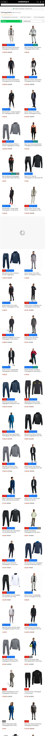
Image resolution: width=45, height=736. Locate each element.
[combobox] (22, 5)
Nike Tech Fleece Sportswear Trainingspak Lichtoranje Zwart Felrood (33, 144)
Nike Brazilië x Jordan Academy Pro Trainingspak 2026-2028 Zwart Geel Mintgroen (11, 112)
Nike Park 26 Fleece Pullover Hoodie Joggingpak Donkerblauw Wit (10, 273)
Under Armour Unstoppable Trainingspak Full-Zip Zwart (10, 370)
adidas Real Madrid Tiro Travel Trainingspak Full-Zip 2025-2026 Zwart (11, 338)
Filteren (11, 21)
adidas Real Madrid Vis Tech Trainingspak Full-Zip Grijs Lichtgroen (10, 692)
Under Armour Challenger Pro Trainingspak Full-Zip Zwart (33, 306)
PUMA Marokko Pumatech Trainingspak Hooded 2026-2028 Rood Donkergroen (32, 370)
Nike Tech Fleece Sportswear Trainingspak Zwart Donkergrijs (11, 80)
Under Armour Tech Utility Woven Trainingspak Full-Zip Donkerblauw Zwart (32, 112)
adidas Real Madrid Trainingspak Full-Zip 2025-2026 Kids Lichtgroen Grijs (32, 531)
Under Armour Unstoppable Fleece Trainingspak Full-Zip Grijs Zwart (32, 595)
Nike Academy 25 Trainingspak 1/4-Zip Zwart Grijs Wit (11, 531)
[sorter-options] (33, 21)
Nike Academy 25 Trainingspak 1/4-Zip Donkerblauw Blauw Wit (33, 563)
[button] (38, 1)
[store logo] (22, 2)
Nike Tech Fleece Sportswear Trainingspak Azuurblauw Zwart (11, 434)
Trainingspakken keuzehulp (9, 17)
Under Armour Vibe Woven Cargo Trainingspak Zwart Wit (33, 467)
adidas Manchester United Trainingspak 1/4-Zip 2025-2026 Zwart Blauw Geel (32, 402)
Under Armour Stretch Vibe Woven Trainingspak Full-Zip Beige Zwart (32, 209)
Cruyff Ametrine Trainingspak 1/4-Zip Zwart (32, 692)
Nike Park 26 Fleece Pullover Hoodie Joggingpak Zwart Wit (33, 434)
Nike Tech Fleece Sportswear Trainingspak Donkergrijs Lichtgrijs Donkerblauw (32, 724)
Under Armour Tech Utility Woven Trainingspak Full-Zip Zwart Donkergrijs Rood (10, 306)
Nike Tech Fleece (26, 17)
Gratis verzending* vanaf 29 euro (23, 8)
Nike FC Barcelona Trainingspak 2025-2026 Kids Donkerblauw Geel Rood (11, 499)
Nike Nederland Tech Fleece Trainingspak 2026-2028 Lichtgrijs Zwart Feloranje (32, 48)
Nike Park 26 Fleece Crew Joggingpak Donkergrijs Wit (10, 660)
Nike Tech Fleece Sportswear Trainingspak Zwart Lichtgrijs (32, 80)
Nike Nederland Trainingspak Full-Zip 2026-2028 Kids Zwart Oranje (11, 177)
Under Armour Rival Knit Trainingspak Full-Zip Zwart (10, 563)
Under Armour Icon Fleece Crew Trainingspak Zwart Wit (32, 628)
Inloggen (41, 1)
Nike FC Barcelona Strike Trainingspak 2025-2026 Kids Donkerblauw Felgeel (32, 660)
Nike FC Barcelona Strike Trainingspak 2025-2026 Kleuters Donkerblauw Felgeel (11, 724)
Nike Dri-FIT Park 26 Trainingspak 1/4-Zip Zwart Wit (33, 177)
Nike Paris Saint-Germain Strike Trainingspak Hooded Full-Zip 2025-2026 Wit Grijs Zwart (11, 628)
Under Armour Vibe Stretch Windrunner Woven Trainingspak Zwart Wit (32, 499)
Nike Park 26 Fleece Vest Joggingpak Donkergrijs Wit (10, 467)
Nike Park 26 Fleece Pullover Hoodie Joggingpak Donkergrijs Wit (11, 144)
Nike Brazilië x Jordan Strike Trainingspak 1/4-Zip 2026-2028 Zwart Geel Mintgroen (10, 209)
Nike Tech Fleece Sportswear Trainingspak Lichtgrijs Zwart (10, 48)
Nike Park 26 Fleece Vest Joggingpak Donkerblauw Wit (10, 402)
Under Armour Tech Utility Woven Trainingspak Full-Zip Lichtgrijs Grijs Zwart (32, 273)
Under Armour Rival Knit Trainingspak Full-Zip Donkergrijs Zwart (31, 338)
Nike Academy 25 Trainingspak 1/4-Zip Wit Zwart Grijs (11, 595)
